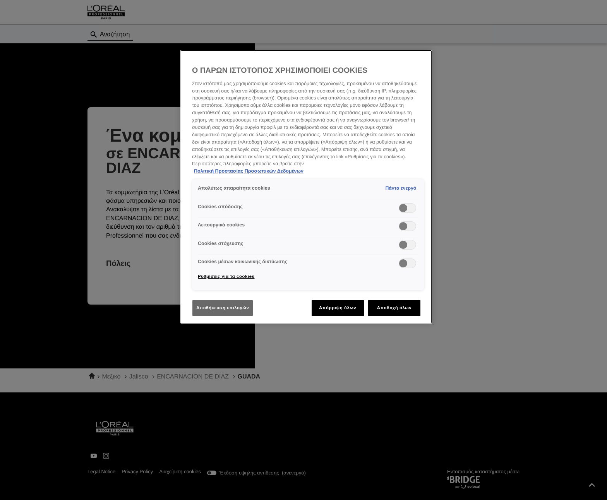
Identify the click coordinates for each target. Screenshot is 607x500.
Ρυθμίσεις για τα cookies (226, 276)
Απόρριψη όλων (337, 307)
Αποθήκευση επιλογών (222, 307)
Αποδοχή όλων (394, 307)
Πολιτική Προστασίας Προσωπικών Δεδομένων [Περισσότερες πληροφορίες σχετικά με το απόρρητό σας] (249, 171)
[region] (306, 187)
